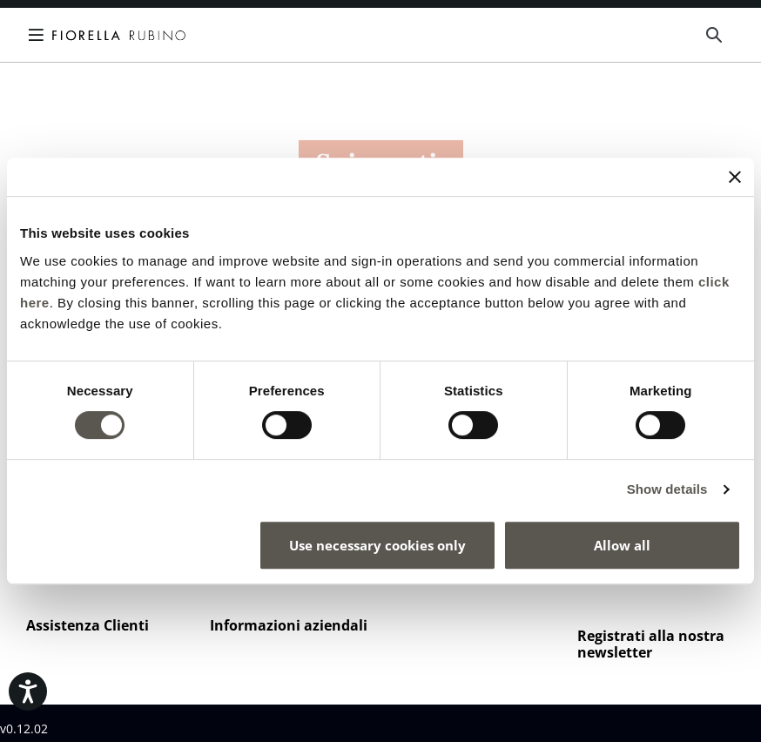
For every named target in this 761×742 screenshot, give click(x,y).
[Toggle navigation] (39, 35)
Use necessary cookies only (377, 545)
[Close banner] (735, 177)
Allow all (622, 545)
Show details (667, 489)
